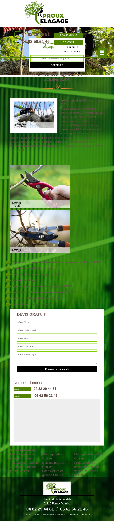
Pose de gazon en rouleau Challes (22, 456)
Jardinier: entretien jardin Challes (23, 469)
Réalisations (68, 35)
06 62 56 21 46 (36, 41)
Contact (68, 42)
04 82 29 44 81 (36, 34)
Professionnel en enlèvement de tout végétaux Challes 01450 (87, 469)
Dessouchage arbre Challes (55, 465)
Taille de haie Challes (24, 462)
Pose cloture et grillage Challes (52, 473)
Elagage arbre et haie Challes (89, 456)
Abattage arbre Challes (52, 456)
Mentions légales (79, 514)
